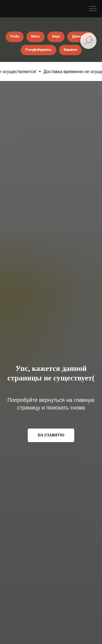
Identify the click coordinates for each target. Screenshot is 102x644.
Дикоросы (80, 36)
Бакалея (70, 50)
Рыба (14, 36)
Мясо (35, 36)
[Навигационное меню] (93, 8)
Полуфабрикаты (38, 50)
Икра (56, 36)
